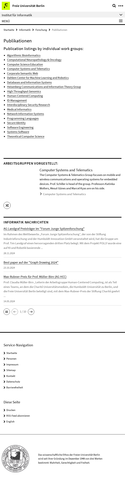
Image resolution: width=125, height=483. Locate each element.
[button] (7, 205)
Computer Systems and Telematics (28, 69)
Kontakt (10, 376)
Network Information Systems (25, 114)
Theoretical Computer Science (25, 136)
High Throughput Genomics (24, 91)
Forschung (41, 29)
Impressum (12, 364)
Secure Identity (16, 123)
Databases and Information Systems (29, 82)
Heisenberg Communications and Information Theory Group (44, 87)
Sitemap (11, 370)
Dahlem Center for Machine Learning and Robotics (38, 78)
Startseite (9, 29)
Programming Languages (23, 118)
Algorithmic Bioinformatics (23, 55)
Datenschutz (13, 381)
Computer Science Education (25, 64)
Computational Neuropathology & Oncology (34, 60)
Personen (11, 358)
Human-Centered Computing (25, 96)
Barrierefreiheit (14, 387)
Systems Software (18, 132)
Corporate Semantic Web (22, 73)
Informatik (25, 29)
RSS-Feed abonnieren (18, 415)
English (10, 421)
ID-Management (17, 100)
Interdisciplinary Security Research (28, 105)
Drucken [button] (10, 410)
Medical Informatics (19, 109)
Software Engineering (20, 127)
